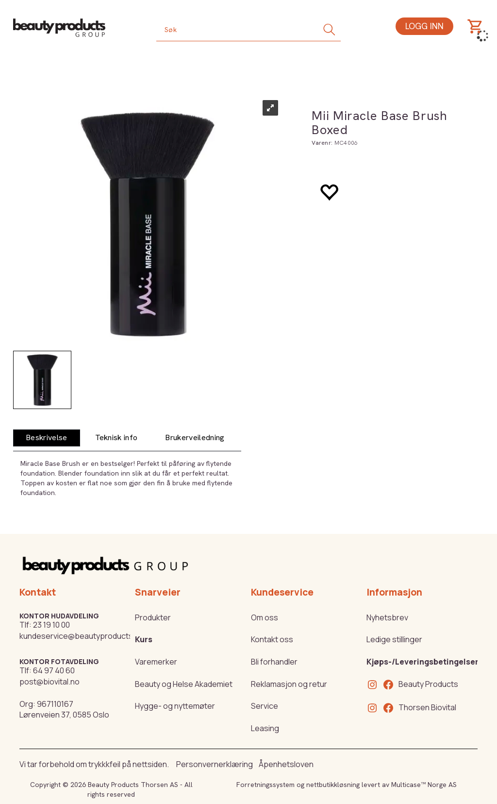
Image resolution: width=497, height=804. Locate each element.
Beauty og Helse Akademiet (183, 684)
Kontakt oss (272, 639)
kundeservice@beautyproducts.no (81, 636)
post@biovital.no (49, 681)
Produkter (153, 617)
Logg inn (424, 26)
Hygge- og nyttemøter (175, 706)
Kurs (143, 639)
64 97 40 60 (54, 670)
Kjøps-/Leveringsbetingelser (422, 661)
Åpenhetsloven (286, 764)
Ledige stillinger (394, 639)
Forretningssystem (265, 784)
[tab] (46, 437)
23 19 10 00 (51, 624)
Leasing (265, 728)
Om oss (264, 617)
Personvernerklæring (214, 764)
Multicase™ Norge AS (424, 784)
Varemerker (156, 661)
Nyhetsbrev (387, 617)
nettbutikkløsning (333, 784)
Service (264, 706)
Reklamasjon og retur (289, 684)
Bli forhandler (274, 661)
